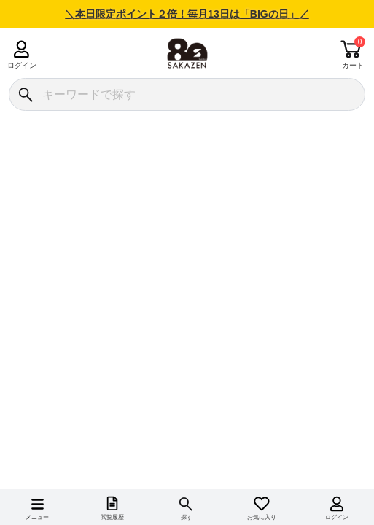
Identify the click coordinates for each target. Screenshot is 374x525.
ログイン (21, 65)
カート (353, 65)
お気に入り (261, 517)
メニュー (37, 517)
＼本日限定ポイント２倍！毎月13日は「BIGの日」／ (186, 14)
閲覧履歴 (112, 517)
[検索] (25, 94)
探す (186, 517)
